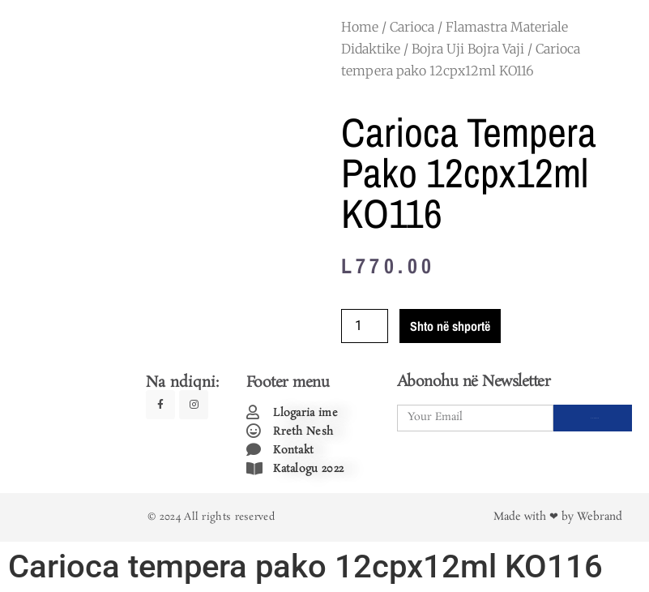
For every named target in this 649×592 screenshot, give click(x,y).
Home (359, 27)
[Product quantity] (364, 326)
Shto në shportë (450, 326)
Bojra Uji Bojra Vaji (468, 49)
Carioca (412, 27)
